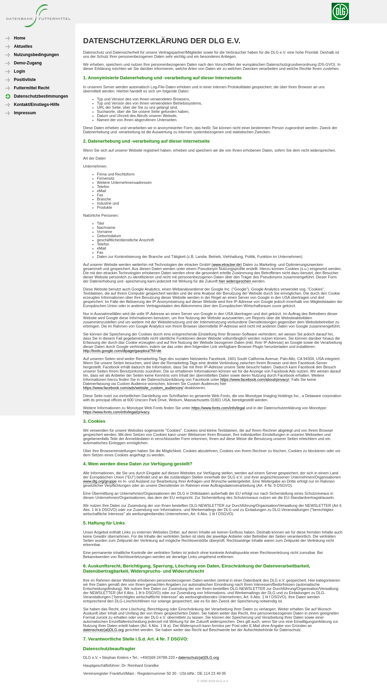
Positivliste (25, 79)
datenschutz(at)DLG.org (103, 630)
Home (19, 38)
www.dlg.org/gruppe (100, 481)
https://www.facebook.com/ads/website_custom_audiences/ (133, 388)
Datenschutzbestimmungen (41, 96)
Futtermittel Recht (32, 88)
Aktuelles (23, 46)
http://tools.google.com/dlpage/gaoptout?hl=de (122, 351)
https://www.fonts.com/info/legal (218, 408)
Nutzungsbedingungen (36, 54)
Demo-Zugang (28, 63)
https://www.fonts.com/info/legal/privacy (116, 412)
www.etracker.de (227, 264)
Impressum (25, 112)
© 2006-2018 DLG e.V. (213, 681)
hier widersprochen (235, 281)
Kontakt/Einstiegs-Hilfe (36, 104)
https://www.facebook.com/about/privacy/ (254, 379)
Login (19, 71)
